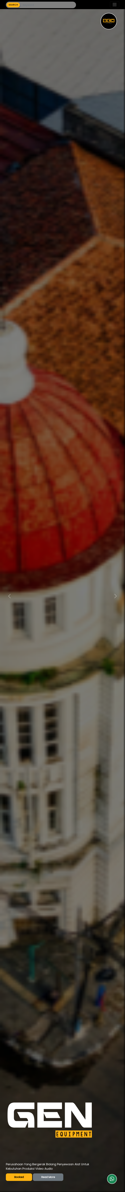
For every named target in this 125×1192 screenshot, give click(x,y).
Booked (19, 1177)
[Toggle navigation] (114, 4)
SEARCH (13, 4)
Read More (48, 1177)
